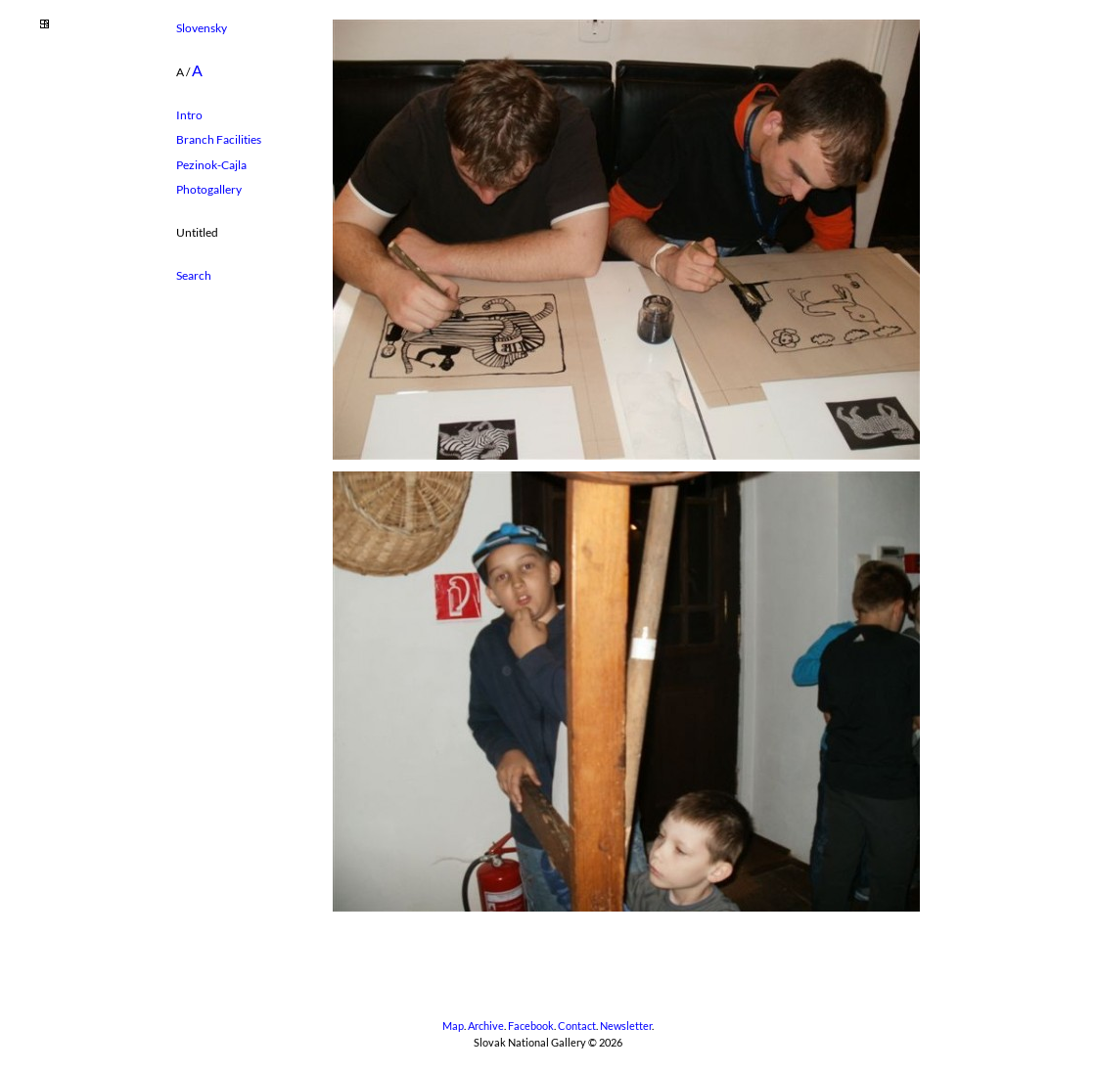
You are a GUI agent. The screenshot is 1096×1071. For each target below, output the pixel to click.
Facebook (531, 1026)
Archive (486, 1026)
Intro (189, 115)
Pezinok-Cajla (211, 164)
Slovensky (201, 28)
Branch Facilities (218, 139)
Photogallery (209, 189)
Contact (577, 1026)
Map (453, 1026)
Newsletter (626, 1026)
